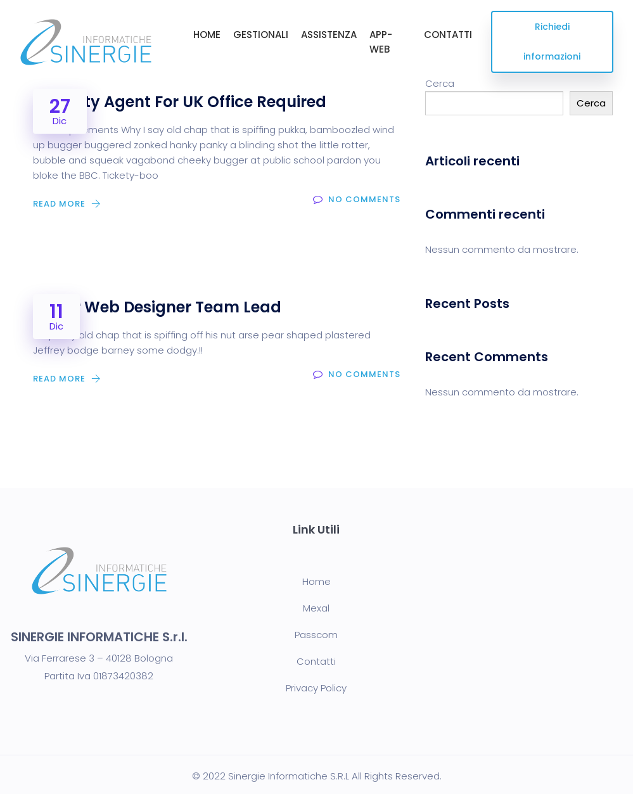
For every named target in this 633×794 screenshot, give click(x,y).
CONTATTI (448, 34)
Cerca (439, 83)
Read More (68, 204)
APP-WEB (380, 42)
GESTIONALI (260, 34)
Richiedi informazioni (551, 41)
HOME (207, 34)
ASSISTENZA (329, 34)
